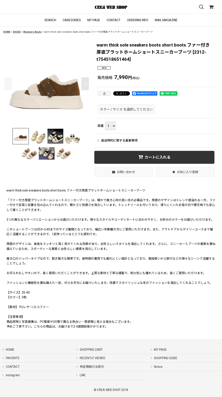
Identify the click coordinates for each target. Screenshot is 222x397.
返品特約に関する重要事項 (117, 140)
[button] (50, 20)
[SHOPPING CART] (211, 7)
